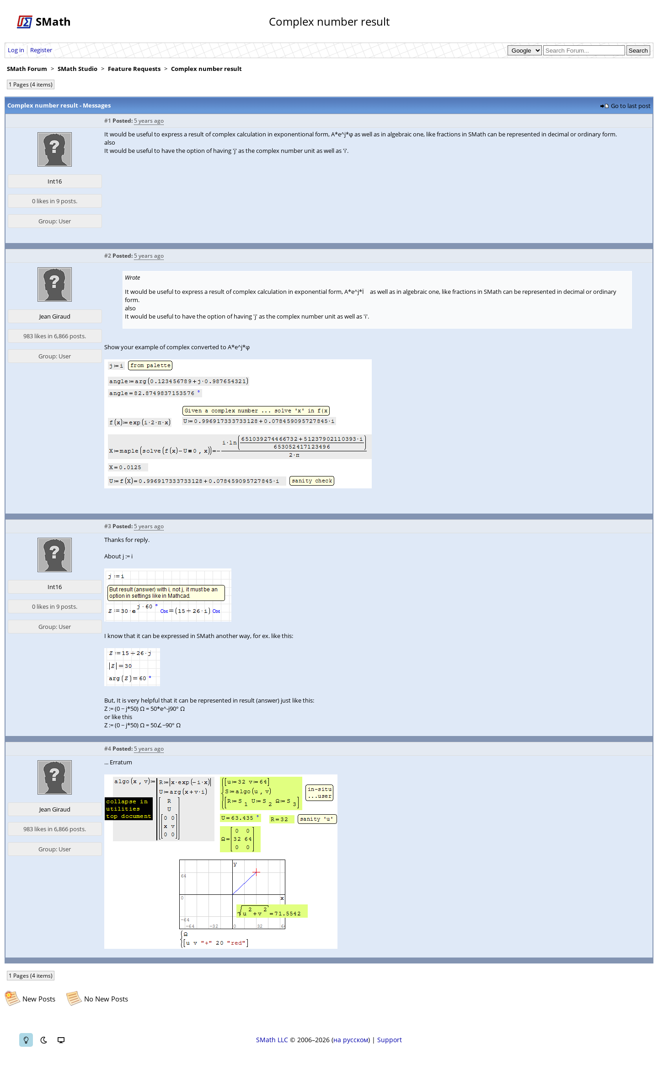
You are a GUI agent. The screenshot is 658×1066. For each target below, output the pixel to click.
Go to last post (631, 106)
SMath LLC (272, 1039)
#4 (107, 748)
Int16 (55, 181)
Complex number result (206, 69)
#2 (107, 256)
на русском (350, 1039)
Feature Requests (134, 69)
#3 (107, 526)
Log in (16, 50)
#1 (107, 120)
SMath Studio (77, 69)
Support (389, 1039)
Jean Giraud (54, 316)
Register (41, 50)
